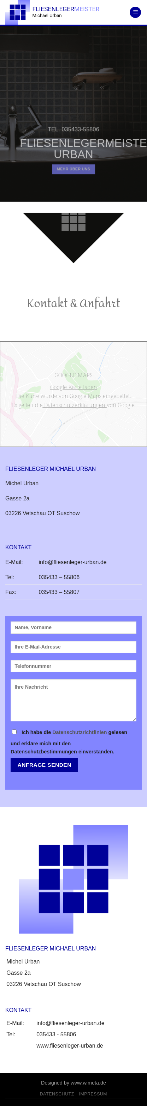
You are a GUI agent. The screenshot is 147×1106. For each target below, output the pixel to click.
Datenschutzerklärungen (74, 405)
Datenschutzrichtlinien (79, 732)
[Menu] (135, 12)
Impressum (93, 1094)
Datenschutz (57, 1094)
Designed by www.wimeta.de (73, 1083)
